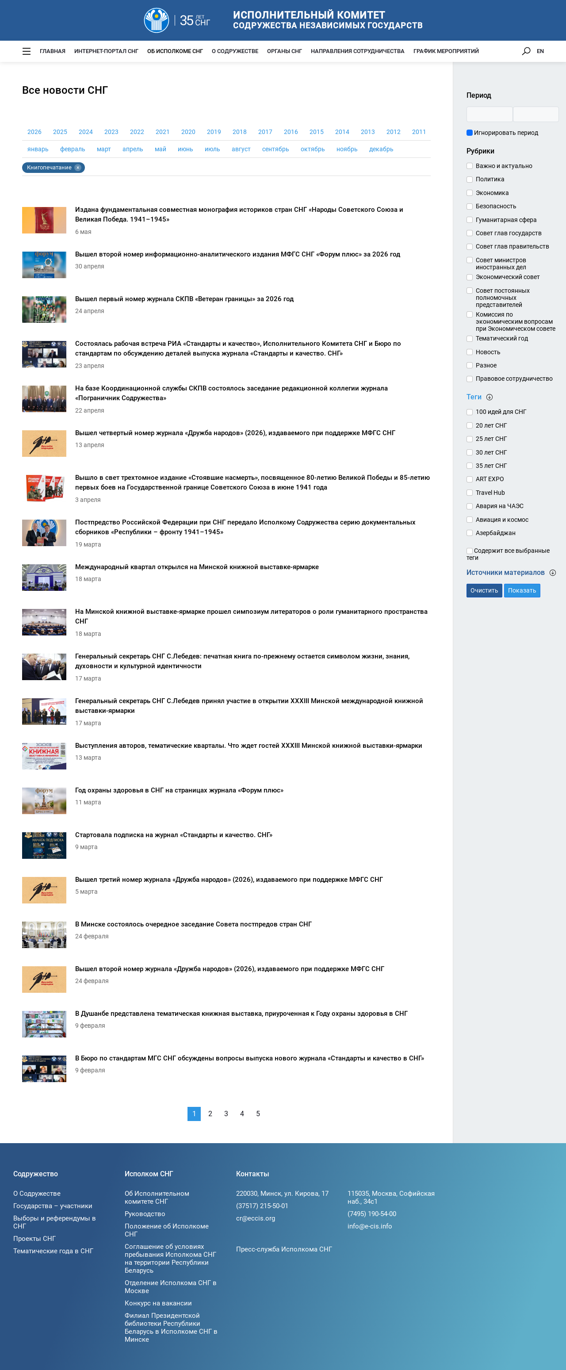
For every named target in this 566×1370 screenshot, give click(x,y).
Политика (490, 179)
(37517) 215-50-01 (262, 1206)
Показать (522, 590)
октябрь (313, 149)
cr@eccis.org (255, 1218)
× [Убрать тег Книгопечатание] (77, 168)
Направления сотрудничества (358, 51)
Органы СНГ (284, 51)
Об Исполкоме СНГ (175, 51)
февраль (72, 149)
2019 (214, 131)
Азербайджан (496, 532)
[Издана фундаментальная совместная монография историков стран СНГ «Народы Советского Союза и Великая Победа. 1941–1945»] (226, 223)
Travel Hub (490, 492)
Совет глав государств (509, 233)
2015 (317, 131)
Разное (486, 365)
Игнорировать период (502, 132)
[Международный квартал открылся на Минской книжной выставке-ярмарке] (226, 580)
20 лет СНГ (491, 425)
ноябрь (347, 149)
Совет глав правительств (512, 246)
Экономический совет (508, 276)
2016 (291, 131)
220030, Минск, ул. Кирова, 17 (282, 1194)
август (241, 149)
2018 (240, 131)
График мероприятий (446, 51)
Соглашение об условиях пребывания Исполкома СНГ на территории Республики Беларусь (170, 1258)
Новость (488, 352)
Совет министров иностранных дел (501, 263)
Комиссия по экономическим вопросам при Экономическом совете (515, 321)
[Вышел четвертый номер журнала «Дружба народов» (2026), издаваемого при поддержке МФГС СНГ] (226, 446)
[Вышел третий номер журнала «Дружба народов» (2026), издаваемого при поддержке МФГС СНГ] (226, 893)
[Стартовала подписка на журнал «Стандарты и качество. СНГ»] (226, 848)
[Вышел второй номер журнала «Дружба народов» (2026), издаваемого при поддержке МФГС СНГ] (226, 982)
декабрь (381, 149)
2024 (86, 131)
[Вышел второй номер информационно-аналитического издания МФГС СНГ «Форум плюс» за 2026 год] (226, 267)
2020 (188, 131)
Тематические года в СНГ (53, 1251)
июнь (185, 149)
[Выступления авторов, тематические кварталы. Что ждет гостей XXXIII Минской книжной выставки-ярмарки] (226, 759)
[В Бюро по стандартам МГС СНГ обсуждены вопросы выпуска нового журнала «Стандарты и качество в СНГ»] (226, 1071)
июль (212, 149)
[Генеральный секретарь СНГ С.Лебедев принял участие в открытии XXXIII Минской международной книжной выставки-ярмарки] (226, 714)
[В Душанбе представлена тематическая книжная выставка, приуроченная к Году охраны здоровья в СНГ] (226, 1027)
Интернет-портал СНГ (106, 51)
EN (540, 51)
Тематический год (502, 338)
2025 (60, 131)
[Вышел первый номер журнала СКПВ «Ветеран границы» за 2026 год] (226, 312)
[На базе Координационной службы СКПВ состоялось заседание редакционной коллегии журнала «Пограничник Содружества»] (226, 401)
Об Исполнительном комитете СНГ (157, 1197)
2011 (419, 131)
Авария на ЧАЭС (500, 505)
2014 (342, 131)
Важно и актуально (504, 165)
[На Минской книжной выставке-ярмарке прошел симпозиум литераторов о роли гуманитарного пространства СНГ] (226, 625)
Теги (480, 397)
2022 (137, 131)
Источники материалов (511, 572)
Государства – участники (52, 1206)
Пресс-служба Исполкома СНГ (284, 1249)
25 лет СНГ (491, 438)
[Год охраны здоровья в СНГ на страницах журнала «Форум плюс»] (226, 803)
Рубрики (480, 151)
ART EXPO (490, 478)
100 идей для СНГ (501, 411)
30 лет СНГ (491, 452)
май (160, 149)
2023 (111, 131)
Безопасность (496, 206)
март (104, 149)
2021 (163, 131)
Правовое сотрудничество (514, 378)
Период (479, 95)
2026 (34, 131)
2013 (368, 131)
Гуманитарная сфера (506, 219)
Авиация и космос (502, 519)
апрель (132, 149)
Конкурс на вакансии (158, 1303)
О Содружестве (235, 51)
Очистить (484, 590)
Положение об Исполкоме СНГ (167, 1230)
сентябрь (275, 149)
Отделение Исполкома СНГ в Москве (171, 1287)
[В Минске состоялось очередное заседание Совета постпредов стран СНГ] (226, 937)
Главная (52, 51)
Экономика (492, 192)
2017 (265, 131)
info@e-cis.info (370, 1226)
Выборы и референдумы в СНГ (54, 1222)
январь (38, 149)
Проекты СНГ (34, 1239)
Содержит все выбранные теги (508, 554)
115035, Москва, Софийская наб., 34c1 (391, 1197)
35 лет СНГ (491, 465)
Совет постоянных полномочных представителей (503, 297)
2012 (393, 131)
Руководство (145, 1214)
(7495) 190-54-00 (372, 1214)
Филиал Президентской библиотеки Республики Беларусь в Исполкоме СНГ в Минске (171, 1327)
